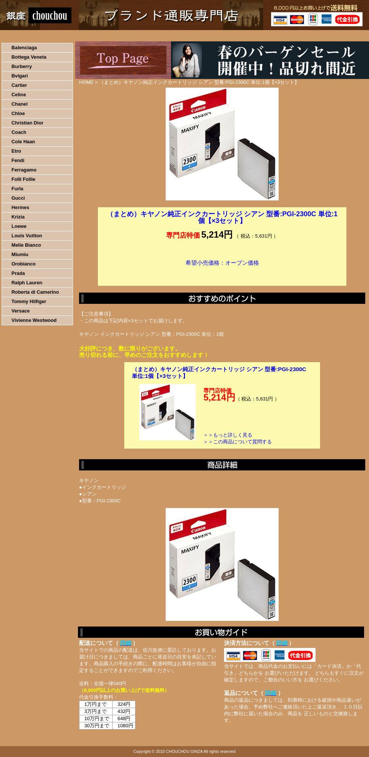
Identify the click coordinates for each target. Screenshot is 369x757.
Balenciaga (24, 47)
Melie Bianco (26, 245)
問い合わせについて (278, 35)
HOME (33, 35)
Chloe (18, 113)
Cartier (19, 85)
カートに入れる (222, 274)
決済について (130, 35)
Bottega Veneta (29, 57)
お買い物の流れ (78, 35)
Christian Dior (28, 123)
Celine (19, 94)
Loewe (19, 226)
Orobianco (24, 264)
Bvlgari (20, 76)
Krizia (18, 217)
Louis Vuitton (27, 235)
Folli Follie (23, 179)
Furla (17, 188)
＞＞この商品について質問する (237, 441)
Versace (21, 311)
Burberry (22, 66)
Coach (19, 132)
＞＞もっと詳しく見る (227, 435)
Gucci (18, 198)
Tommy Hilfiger (29, 301)
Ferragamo (24, 170)
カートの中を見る (329, 35)
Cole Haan (23, 141)
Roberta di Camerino (35, 292)
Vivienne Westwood (34, 320)
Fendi (18, 160)
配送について (179, 35)
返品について (229, 35)
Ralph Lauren (27, 282)
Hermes (20, 207)
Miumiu (20, 254)
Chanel (20, 104)
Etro (16, 151)
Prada (18, 273)
